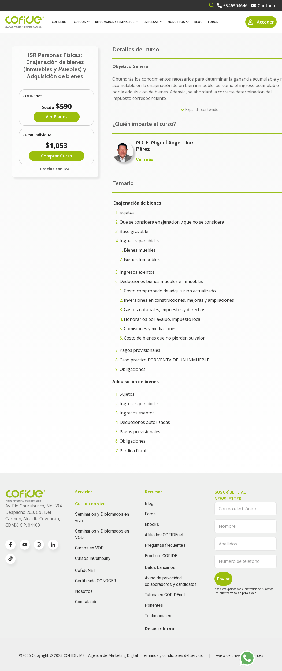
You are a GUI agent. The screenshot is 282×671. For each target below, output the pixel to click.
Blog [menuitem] (198, 22)
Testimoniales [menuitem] (158, 615)
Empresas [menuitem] (151, 22)
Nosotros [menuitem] (176, 22)
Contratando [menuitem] (86, 601)
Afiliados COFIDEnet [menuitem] (164, 534)
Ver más (144, 159)
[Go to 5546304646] (232, 5)
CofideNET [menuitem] (85, 570)
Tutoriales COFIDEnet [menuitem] (165, 594)
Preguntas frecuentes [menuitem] (165, 545)
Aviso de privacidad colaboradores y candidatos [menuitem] (171, 581)
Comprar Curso (56, 156)
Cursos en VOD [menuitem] (89, 548)
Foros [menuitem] (213, 22)
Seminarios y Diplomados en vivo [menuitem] (102, 517)
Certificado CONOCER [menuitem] (95, 580)
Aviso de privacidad (243, 593)
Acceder (261, 22)
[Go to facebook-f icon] (10, 545)
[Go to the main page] (24, 22)
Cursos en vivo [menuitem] (90, 503)
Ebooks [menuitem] (152, 524)
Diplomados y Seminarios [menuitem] (115, 22)
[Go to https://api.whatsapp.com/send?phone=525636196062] (247, 658)
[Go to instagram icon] (39, 545)
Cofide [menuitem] (60, 22)
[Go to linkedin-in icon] (53, 545)
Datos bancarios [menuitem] (160, 567)
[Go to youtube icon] (25, 545)
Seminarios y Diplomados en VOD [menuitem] (102, 534)
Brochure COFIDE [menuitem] (161, 555)
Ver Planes (57, 117)
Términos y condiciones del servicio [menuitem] (172, 655)
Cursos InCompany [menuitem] (92, 558)
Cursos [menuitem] (80, 22)
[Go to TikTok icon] (10, 559)
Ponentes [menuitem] (154, 605)
